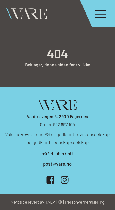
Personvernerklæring (84, 202)
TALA (50, 202)
